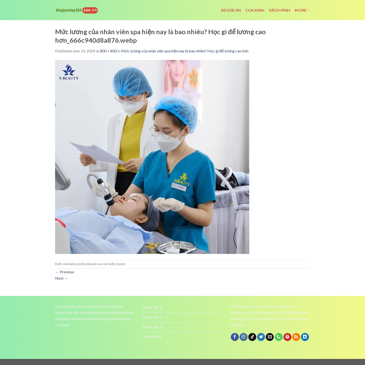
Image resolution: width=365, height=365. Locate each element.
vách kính (279, 10)
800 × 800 (108, 51)
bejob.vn (231, 10)
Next (61, 278)
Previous (64, 271)
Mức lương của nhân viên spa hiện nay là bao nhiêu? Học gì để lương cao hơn (185, 51)
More (302, 10)
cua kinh (255, 10)
